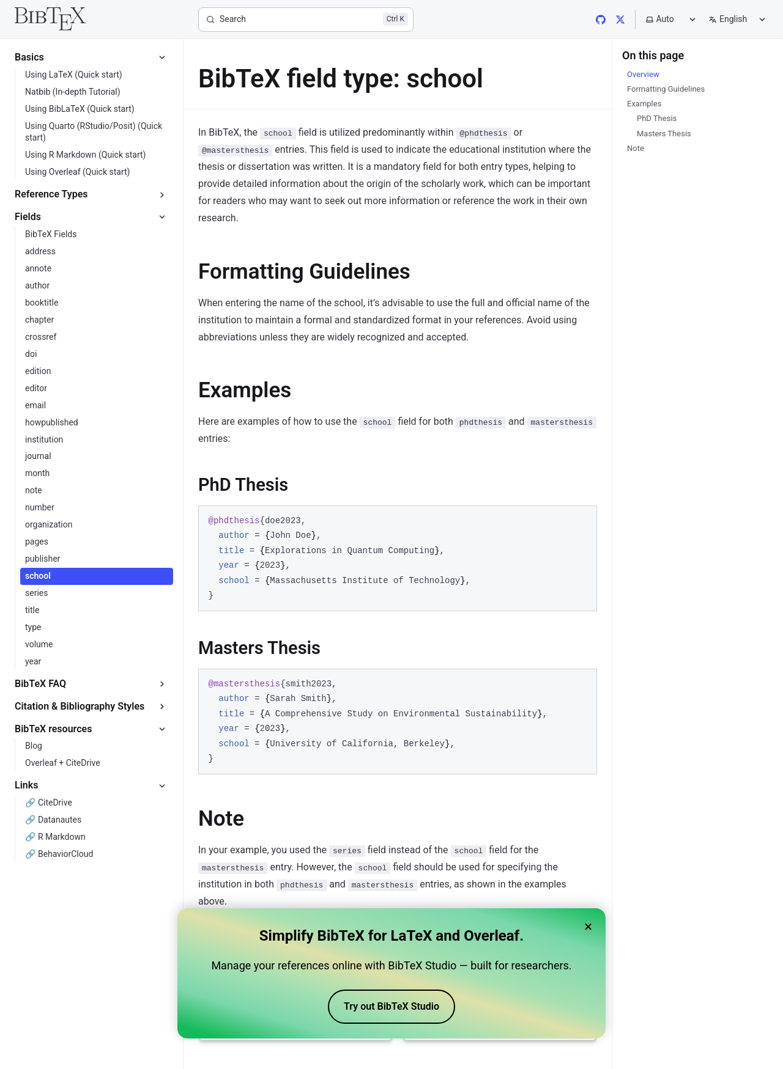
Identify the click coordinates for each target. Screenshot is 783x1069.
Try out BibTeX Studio (391, 1006)
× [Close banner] (588, 926)
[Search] (306, 19)
